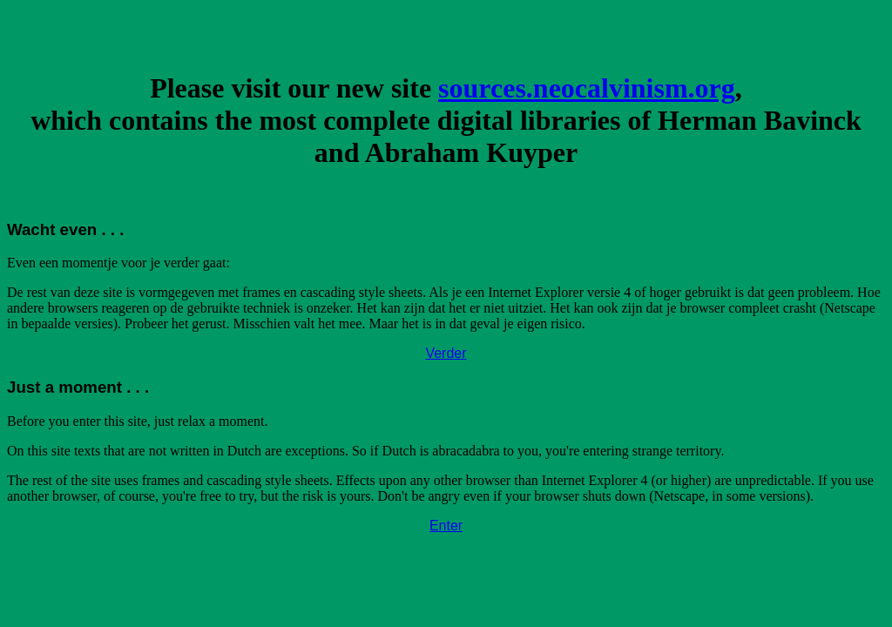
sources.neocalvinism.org (586, 88)
